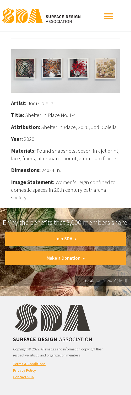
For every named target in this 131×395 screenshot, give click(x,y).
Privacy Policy (24, 370)
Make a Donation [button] (66, 258)
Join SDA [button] (65, 239)
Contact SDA (23, 377)
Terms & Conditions (29, 363)
